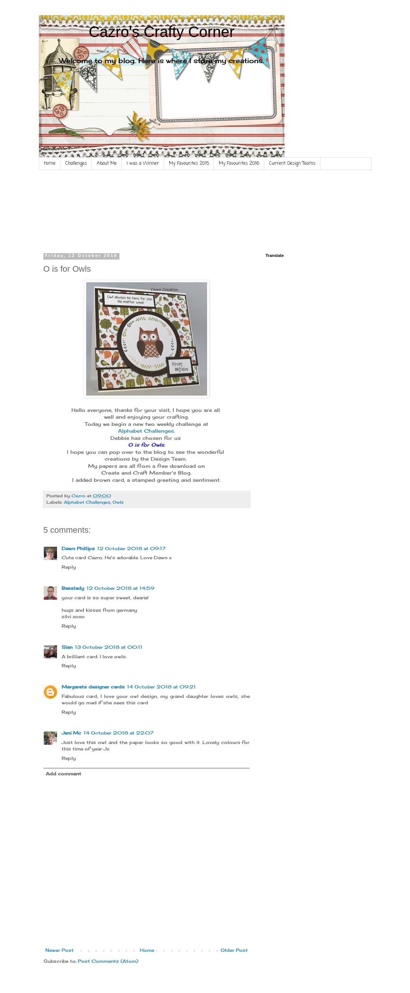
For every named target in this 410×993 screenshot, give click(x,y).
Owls (118, 502)
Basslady (73, 588)
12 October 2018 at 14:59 (121, 588)
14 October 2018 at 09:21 (161, 687)
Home (50, 163)
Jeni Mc (71, 733)
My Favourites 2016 (239, 163)
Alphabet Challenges (87, 502)
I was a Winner (143, 163)
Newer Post (59, 950)
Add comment (63, 773)
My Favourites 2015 (189, 163)
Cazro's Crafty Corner (162, 31)
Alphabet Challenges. (146, 431)
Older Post (234, 950)
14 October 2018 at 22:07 (118, 733)
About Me (107, 163)
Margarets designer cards (93, 687)
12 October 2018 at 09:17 (131, 548)
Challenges (76, 163)
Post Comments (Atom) (108, 961)
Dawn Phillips (78, 548)
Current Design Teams (292, 163)
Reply (69, 567)
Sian (67, 647)
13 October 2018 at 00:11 (108, 647)
